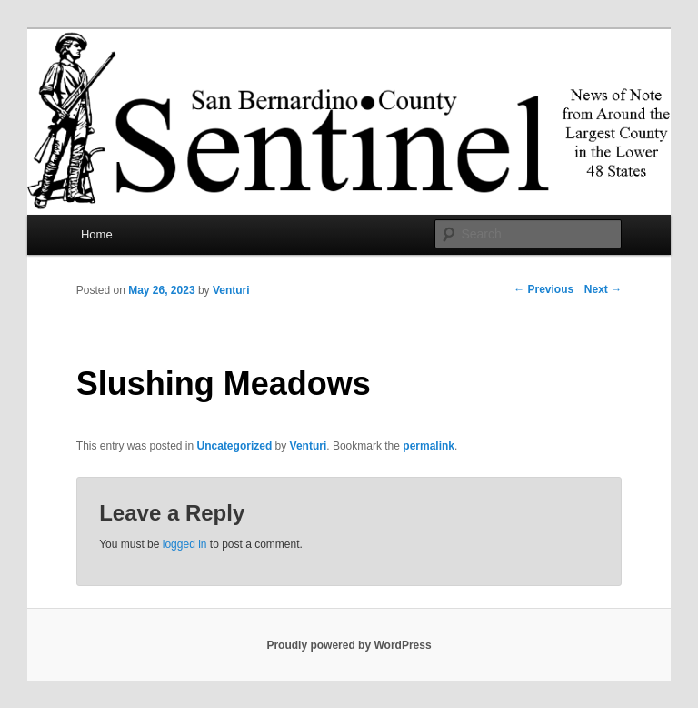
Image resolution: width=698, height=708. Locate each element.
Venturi (231, 290)
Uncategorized (235, 446)
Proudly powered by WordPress (348, 645)
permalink (428, 446)
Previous (543, 289)
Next (603, 289)
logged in (185, 544)
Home (97, 234)
